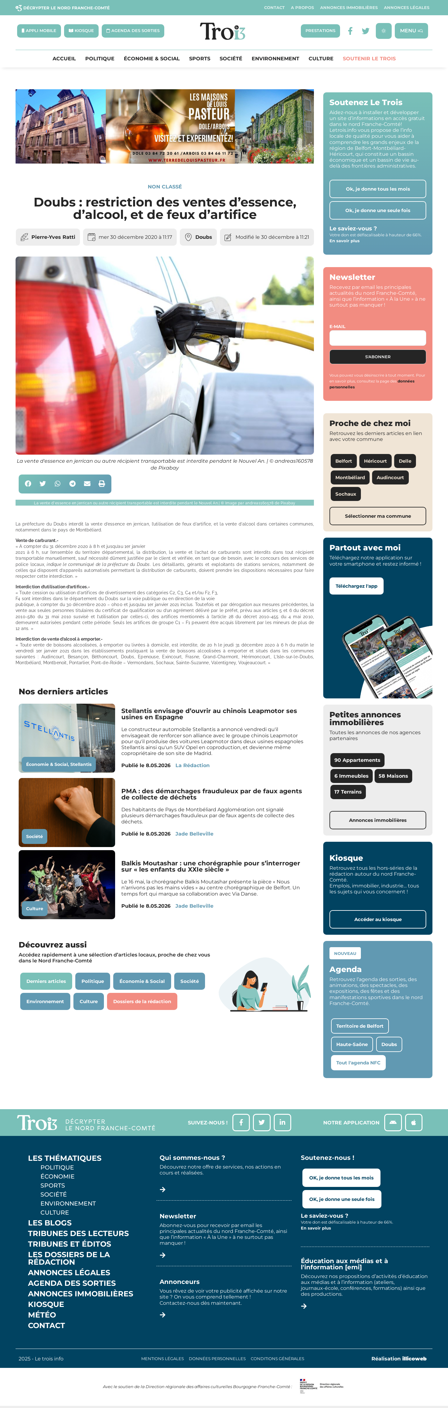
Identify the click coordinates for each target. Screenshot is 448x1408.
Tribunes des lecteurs (78, 1235)
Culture (321, 59)
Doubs (203, 237)
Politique (99, 59)
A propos (302, 8)
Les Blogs (50, 1225)
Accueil (64, 59)
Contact (274, 8)
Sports (199, 59)
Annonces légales (406, 8)
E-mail (337, 327)
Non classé (165, 187)
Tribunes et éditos (69, 1246)
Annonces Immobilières (349, 8)
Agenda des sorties (72, 1285)
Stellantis (80, 765)
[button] (28, 484)
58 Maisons (393, 777)
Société (231, 59)
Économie (57, 1178)
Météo (42, 1317)
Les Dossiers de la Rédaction (69, 1260)
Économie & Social (152, 59)
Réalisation (399, 1361)
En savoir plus (344, 241)
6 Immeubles (351, 777)
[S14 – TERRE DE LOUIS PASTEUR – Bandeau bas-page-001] (165, 162)
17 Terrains (348, 792)
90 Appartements (357, 761)
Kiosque (46, 1306)
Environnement (275, 59)
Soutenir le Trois (369, 59)
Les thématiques (64, 1160)
